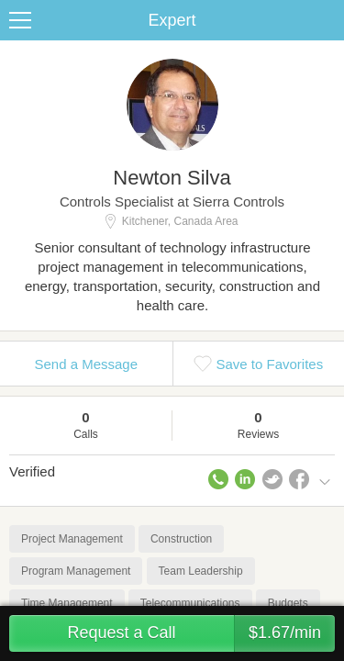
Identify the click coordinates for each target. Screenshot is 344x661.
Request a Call (201, 633)
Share (325, 20)
